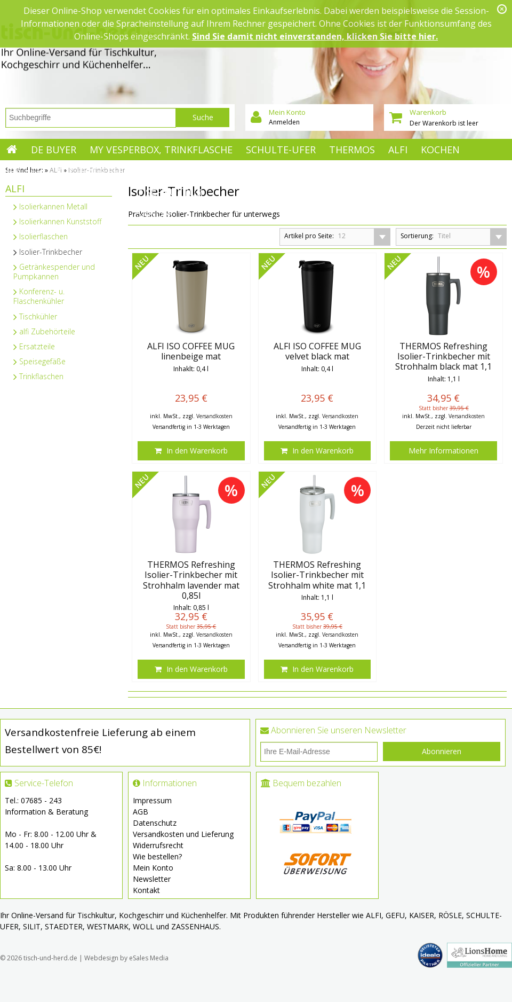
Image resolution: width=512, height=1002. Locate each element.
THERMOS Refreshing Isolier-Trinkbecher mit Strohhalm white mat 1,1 (317, 575)
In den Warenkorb (191, 450)
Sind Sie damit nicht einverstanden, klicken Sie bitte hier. (315, 36)
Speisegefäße (39, 361)
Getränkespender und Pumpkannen (54, 271)
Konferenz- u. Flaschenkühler (39, 296)
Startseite (12, 149)
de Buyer (53, 149)
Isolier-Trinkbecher (47, 252)
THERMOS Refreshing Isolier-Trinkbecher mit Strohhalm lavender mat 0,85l (191, 580)
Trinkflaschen (38, 376)
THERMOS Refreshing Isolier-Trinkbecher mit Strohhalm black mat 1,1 (443, 356)
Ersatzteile (34, 346)
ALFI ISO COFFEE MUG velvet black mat (317, 351)
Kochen (440, 149)
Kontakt (146, 890)
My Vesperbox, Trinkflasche (161, 149)
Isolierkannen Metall (50, 206)
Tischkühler (35, 316)
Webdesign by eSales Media (126, 957)
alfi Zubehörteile (44, 331)
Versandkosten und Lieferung (183, 834)
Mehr (156, 171)
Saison (154, 213)
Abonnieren (441, 751)
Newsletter (152, 879)
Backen (24, 171)
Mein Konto (153, 868)
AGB (140, 812)
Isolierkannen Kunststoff (57, 221)
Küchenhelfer (93, 171)
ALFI (397, 149)
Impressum (152, 800)
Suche (203, 117)
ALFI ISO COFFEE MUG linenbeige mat (191, 351)
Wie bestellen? (157, 856)
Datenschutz (155, 823)
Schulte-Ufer (281, 149)
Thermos (352, 149)
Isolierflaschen (40, 236)
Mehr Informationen (443, 450)
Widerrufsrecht (158, 845)
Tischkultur (169, 192)
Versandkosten (214, 416)
